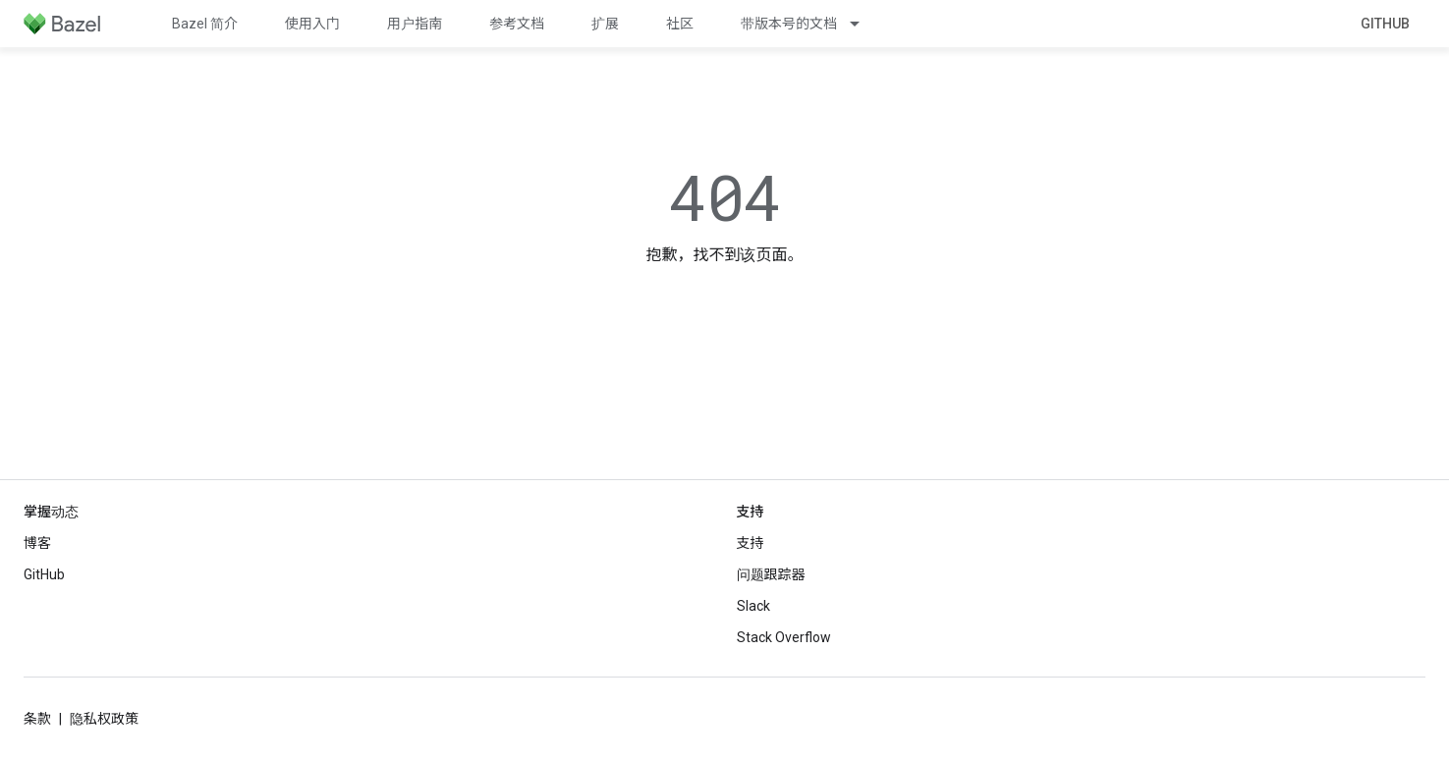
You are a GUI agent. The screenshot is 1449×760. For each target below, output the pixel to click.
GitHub (1385, 23)
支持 (750, 543)
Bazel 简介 (205, 23)
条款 (37, 719)
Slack (753, 606)
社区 (680, 23)
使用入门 (312, 23)
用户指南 (414, 23)
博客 (37, 543)
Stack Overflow (784, 637)
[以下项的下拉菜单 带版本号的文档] (863, 23)
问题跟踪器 (771, 574)
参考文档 (516, 23)
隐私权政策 (104, 719)
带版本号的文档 (789, 23)
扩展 (605, 23)
